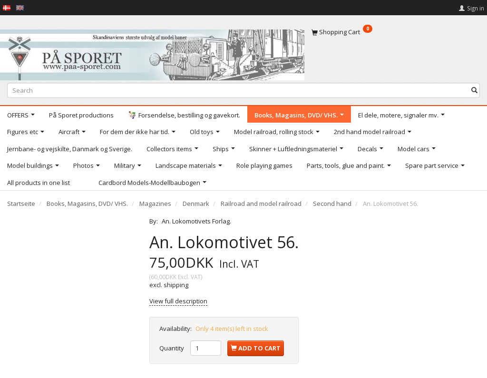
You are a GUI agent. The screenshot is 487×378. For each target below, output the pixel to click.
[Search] (474, 90)
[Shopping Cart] (395, 31)
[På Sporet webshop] (152, 52)
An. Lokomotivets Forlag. (196, 221)
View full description (178, 301)
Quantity (172, 348)
